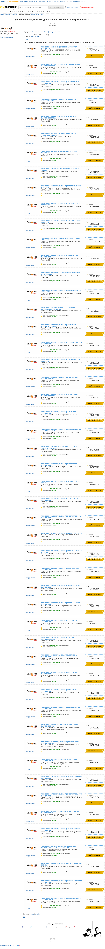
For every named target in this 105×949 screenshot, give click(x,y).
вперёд (37, 36)
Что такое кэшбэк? (51, 1)
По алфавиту (48, 32)
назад (32, 36)
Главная (3, 1)
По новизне (57, 32)
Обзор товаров (24, 1)
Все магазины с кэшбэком (37, 1)
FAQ (69, 1)
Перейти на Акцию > (94, 56)
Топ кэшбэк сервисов (12, 1)
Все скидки (14, 14)
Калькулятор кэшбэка (87, 7)
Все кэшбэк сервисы (72, 7)
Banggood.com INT (37, 14)
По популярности (37, 32)
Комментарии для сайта (10, 945)
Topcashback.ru (5, 14)
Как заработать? (62, 1)
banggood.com (30, 56)
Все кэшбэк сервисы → (8, 37)
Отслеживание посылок (78, 1)
